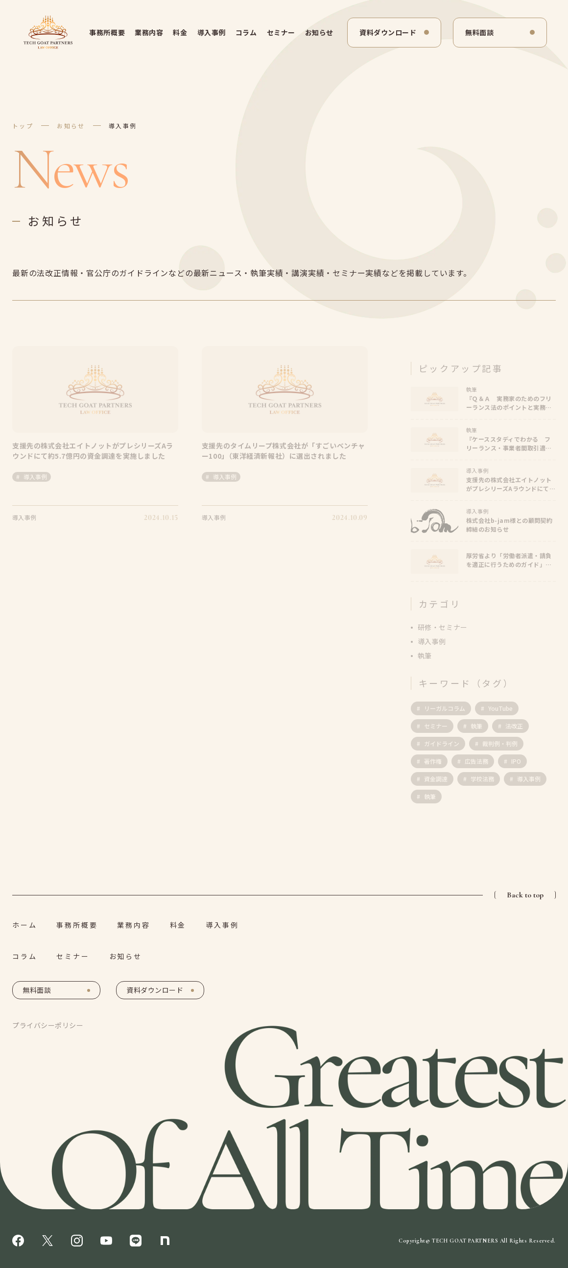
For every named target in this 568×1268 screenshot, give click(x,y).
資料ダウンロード (387, 32)
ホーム (24, 925)
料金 (180, 32)
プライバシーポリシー (48, 1025)
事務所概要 (107, 32)
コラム (246, 32)
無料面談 (479, 32)
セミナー (281, 32)
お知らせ (319, 32)
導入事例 (211, 32)
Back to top (525, 895)
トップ (22, 125)
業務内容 (149, 32)
